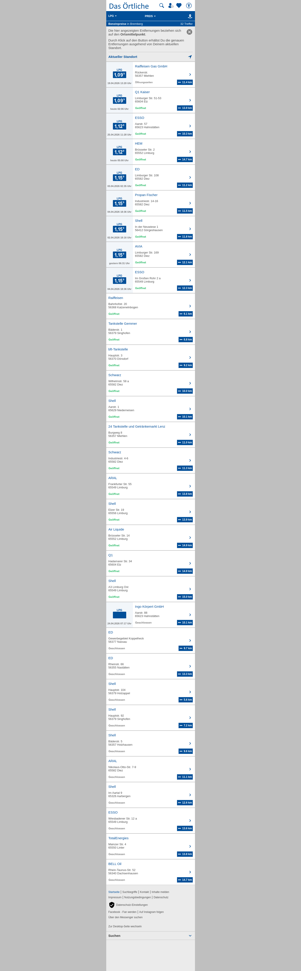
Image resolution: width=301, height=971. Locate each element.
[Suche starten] (161, 5)
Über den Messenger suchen (125, 917)
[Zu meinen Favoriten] (179, 5)
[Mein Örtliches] (171, 5)
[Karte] (189, 16)
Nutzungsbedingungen (137, 897)
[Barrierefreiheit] (189, 5)
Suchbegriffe (129, 892)
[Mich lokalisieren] (150, 56)
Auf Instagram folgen (151, 912)
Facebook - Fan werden (122, 912)
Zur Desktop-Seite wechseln (125, 926)
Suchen (114, 936)
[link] (189, 32)
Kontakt (144, 892)
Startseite (114, 892)
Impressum (115, 897)
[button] (128, 904)
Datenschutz (160, 897)
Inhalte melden (160, 892)
